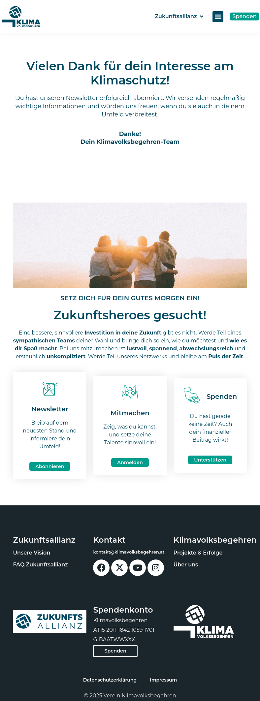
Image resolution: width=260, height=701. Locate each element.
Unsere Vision (31, 553)
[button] (217, 16)
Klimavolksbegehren (215, 540)
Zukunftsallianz (179, 16)
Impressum (163, 680)
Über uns (186, 564)
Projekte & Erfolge (198, 553)
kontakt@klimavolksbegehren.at (128, 552)
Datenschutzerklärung (110, 680)
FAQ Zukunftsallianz (40, 564)
